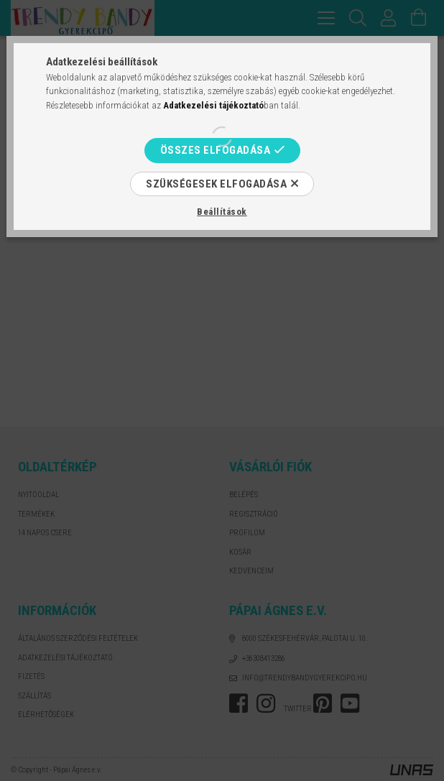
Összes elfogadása (215, 150)
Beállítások (222, 211)
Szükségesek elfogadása (216, 183)
